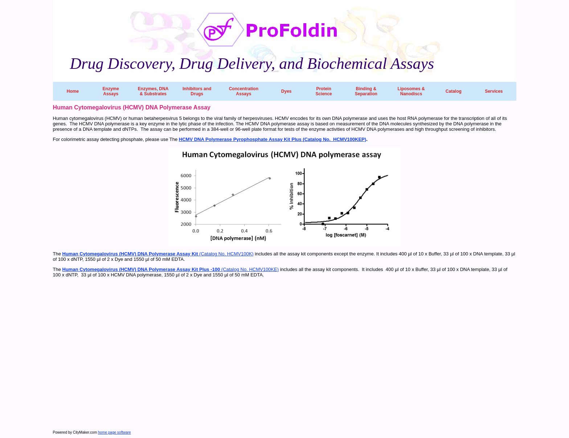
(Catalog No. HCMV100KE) (170, 269)
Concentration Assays (243, 91)
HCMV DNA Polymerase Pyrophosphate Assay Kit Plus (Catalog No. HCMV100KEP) (272, 139)
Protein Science (323, 91)
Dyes (286, 91)
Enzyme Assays (111, 91)
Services (494, 91)
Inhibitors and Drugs (197, 91)
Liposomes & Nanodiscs (411, 91)
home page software (114, 432)
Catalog (454, 91)
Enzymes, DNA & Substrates (153, 91)
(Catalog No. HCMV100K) (158, 253)
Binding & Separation (366, 91)
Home (73, 91)
